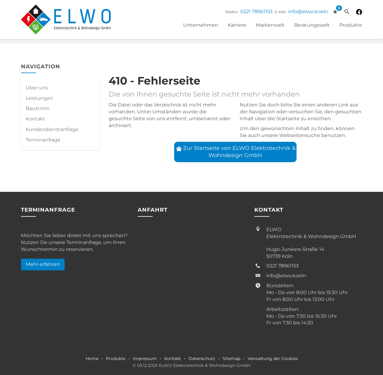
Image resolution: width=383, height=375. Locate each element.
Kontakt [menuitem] (35, 119)
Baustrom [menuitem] (38, 108)
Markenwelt (270, 25)
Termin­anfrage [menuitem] (43, 140)
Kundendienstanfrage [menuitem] (52, 129)
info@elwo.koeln (308, 11)
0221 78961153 (256, 11)
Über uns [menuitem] (37, 88)
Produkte (350, 25)
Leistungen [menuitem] (39, 98)
